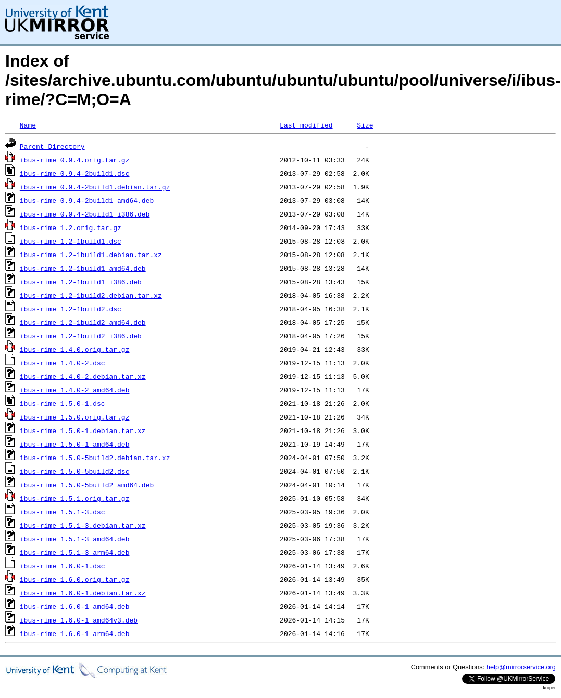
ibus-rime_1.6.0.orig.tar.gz (75, 579)
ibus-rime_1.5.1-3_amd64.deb (75, 538)
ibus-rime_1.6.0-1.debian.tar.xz (83, 593)
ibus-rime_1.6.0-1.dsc (62, 565)
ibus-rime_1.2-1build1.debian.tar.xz (91, 254)
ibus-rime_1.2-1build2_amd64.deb (83, 322)
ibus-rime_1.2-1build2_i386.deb (81, 335)
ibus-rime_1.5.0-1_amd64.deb (75, 444)
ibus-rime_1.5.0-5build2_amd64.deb (87, 484)
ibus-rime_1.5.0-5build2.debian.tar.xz (95, 457)
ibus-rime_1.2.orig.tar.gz (70, 227)
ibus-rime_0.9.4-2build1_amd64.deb (87, 200)
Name (28, 125)
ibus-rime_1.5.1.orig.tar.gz (75, 498)
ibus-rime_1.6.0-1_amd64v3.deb (79, 620)
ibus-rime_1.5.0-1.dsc (62, 403)
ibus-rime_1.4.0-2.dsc (62, 362)
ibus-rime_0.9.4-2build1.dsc (75, 173)
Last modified (306, 125)
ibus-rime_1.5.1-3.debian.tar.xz (83, 525)
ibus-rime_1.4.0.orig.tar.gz (75, 349)
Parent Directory (52, 146)
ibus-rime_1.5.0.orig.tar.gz (75, 417)
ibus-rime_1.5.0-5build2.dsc (75, 471)
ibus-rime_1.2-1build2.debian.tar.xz (91, 295)
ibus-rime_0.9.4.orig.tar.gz (75, 159)
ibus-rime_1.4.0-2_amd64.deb (75, 390)
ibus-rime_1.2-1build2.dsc (70, 308)
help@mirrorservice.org (521, 667)
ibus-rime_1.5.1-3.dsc (62, 511)
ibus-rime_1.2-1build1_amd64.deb (83, 268)
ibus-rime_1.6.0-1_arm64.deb (75, 633)
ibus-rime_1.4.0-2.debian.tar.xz (83, 376)
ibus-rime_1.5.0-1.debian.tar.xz (83, 430)
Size (365, 125)
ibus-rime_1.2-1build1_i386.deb (81, 281)
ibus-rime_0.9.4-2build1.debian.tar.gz (95, 187)
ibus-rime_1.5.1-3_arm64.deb (75, 552)
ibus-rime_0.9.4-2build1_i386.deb (85, 214)
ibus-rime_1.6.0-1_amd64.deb (75, 606)
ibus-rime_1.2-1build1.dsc (70, 241)
